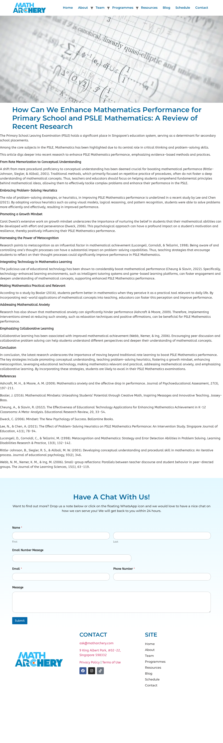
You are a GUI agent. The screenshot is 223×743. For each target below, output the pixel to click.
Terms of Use (111, 662)
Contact (201, 8)
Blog (166, 8)
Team (100, 8)
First (14, 541)
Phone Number (124, 568)
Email (17, 568)
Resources (149, 8)
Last (115, 541)
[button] (176, 650)
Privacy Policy (89, 662)
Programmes (122, 8)
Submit (20, 620)
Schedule (182, 8)
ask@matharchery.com (96, 643)
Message (17, 587)
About (83, 8)
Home (68, 8)
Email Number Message (27, 550)
